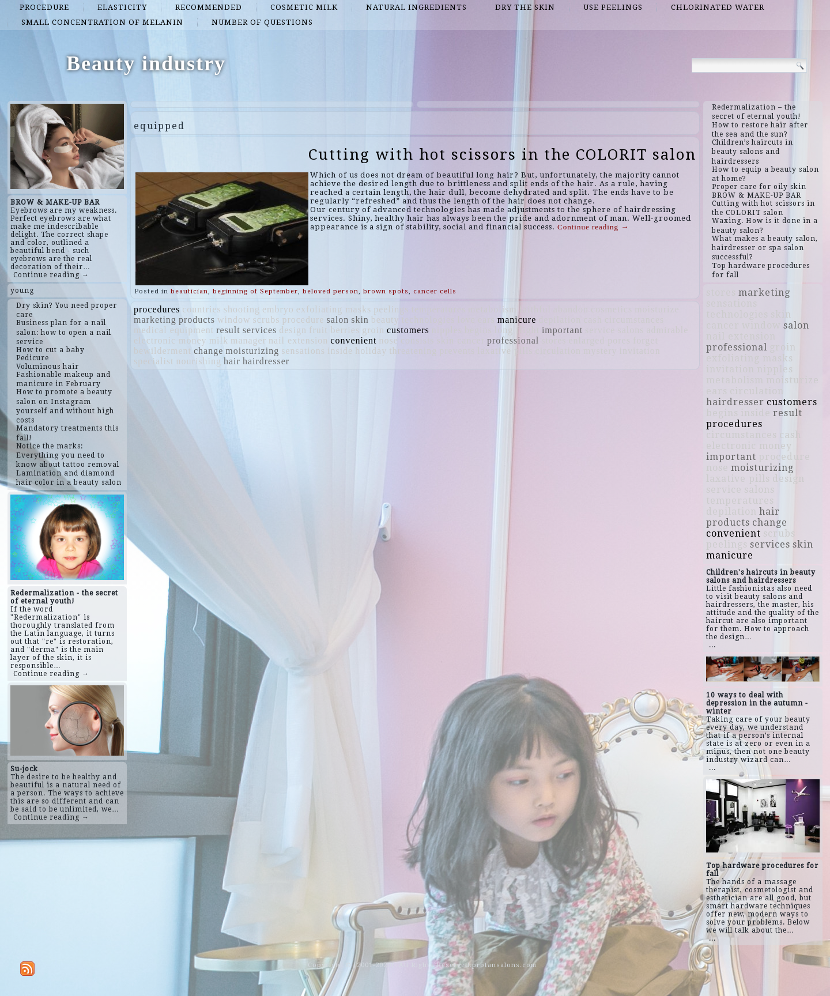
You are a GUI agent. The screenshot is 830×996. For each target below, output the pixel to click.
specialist (154, 361)
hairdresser (266, 361)
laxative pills (505, 351)
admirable (667, 330)
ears (486, 320)
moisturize (657, 309)
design (293, 330)
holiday (371, 351)
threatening (413, 351)
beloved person (331, 291)
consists (418, 340)
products (197, 320)
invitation (640, 351)
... (712, 645)
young (22, 290)
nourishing (198, 361)
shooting (242, 309)
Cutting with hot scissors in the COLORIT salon (502, 154)
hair (232, 361)
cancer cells (434, 291)
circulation (558, 351)
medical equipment (174, 330)
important (562, 330)
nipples (447, 330)
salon (337, 320)
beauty (385, 320)
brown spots (386, 291)
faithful (535, 309)
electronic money (170, 340)
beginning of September (255, 291)
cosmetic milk (304, 7)
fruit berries (334, 330)
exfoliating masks (333, 309)
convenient (353, 340)
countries (201, 309)
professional (513, 340)
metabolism (492, 309)
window (234, 320)
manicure (517, 320)
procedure (44, 7)
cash (592, 320)
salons (630, 330)
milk (218, 340)
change (208, 351)
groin (373, 330)
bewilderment (162, 351)
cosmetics (611, 309)
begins (478, 330)
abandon (570, 309)
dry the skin (525, 7)
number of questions (262, 22)
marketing (155, 320)
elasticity (122, 7)
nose (388, 340)
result (228, 330)
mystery (600, 351)
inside (340, 351)
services (260, 330)
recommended (208, 7)
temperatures (438, 309)
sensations (303, 351)
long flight (517, 330)
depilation (559, 320)
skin (360, 320)
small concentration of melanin (102, 22)
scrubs (266, 320)
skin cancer (461, 340)
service (600, 330)
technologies (428, 320)
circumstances (635, 320)
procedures (157, 309)
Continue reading (593, 226)
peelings (391, 309)
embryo (278, 309)
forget (645, 340)
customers (408, 330)
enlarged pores (600, 340)
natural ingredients (416, 7)
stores (553, 340)
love (466, 320)
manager (248, 340)
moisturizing (252, 351)
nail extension (298, 340)
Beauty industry (146, 63)
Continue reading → (51, 275)
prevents (457, 351)
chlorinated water (717, 7)
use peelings (613, 7)
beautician (189, 291)
